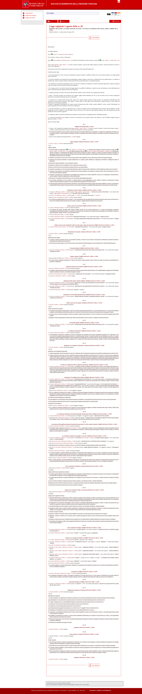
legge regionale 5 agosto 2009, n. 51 (60, 64)
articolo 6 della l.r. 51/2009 (95, 205)
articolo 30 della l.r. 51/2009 (98, 345)
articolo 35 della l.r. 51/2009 (97, 377)
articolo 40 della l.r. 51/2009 (100, 436)
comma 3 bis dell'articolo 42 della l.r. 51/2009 (60, 545)
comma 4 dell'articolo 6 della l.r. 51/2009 (60, 218)
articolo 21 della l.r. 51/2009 (95, 303)
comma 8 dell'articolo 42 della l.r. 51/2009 (60, 557)
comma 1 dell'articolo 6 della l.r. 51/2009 (59, 207)
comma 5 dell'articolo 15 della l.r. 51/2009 (59, 268)
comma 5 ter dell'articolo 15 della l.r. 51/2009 (60, 276)
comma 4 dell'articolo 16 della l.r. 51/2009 (60, 286)
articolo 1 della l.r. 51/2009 (92, 141)
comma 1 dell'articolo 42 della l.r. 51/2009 (60, 539)
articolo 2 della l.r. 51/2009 (95, 190)
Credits (99, 690)
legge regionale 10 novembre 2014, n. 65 (63, 193)
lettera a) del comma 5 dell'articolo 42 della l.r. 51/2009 (64, 547)
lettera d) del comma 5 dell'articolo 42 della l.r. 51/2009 (64, 554)
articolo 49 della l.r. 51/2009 (88, 627)
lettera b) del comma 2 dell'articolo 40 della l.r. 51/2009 (63, 441)
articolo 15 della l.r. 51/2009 (96, 266)
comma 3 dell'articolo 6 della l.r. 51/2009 (60, 216)
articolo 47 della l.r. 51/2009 (93, 582)
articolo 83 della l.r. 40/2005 (75, 428)
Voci (49, 21)
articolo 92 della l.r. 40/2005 (87, 437)
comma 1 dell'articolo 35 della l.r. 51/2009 (60, 379)
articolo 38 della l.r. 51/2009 (105, 414)
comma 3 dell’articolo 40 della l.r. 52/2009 (59, 450)
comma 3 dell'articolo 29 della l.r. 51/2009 (59, 332)
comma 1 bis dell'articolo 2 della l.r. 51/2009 (60, 195)
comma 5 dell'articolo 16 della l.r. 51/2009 (60, 289)
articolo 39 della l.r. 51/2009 (110, 424)
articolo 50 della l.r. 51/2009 (92, 634)
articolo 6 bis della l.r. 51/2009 (107, 225)
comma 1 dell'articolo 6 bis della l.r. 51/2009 (60, 226)
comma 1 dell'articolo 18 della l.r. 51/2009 (60, 296)
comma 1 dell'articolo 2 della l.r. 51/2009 (60, 191)
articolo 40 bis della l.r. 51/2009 (60, 491)
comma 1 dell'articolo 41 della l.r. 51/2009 (60, 529)
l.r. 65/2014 (97, 195)
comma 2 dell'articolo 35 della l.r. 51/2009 (60, 384)
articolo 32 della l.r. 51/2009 (101, 364)
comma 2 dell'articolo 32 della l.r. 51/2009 (60, 366)
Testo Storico (116, 21)
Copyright (92, 690)
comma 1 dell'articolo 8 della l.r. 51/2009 (60, 250)
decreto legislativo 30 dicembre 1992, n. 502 (62, 60)
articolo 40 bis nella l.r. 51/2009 (95, 466)
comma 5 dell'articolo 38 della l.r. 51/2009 (64, 417)
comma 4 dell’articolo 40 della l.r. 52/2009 (62, 457)
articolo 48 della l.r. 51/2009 (94, 590)
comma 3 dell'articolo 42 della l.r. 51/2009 (60, 541)
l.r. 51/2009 (59, 119)
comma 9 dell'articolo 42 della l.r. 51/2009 (59, 563)
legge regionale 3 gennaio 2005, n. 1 (83, 191)
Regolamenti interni (30, 17)
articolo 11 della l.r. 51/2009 (91, 256)
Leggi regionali (29, 13)
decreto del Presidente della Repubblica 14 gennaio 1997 (98, 151)
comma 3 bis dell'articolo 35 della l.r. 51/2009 (63, 405)
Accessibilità (107, 690)
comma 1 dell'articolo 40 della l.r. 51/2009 (60, 437)
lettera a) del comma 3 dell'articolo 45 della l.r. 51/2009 (63, 573)
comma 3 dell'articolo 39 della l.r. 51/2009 (59, 426)
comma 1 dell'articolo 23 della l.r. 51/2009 (60, 324)
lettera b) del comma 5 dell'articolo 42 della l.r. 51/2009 (64, 550)
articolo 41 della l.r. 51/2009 (94, 527)
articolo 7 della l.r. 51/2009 (94, 231)
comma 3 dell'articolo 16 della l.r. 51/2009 (60, 282)
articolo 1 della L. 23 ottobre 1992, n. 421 (109, 60)
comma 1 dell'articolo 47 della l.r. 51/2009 (60, 583)
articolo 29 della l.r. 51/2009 (94, 331)
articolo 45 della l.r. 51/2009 (91, 571)
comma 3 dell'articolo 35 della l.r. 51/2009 (62, 390)
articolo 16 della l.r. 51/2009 (98, 281)
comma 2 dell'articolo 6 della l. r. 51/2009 (59, 214)
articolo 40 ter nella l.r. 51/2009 (96, 490)
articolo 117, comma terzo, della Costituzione (62, 54)
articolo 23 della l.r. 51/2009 (92, 322)
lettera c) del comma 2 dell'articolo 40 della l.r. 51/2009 (64, 447)
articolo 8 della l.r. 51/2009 (92, 248)
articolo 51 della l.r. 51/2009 (88, 657)
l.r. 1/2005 (77, 195)
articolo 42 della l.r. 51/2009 (96, 538)
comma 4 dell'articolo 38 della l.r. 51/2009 (60, 415)
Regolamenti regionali (31, 15)
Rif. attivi (62, 21)
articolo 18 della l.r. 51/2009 (98, 294)
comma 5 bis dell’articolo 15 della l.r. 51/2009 (61, 274)
